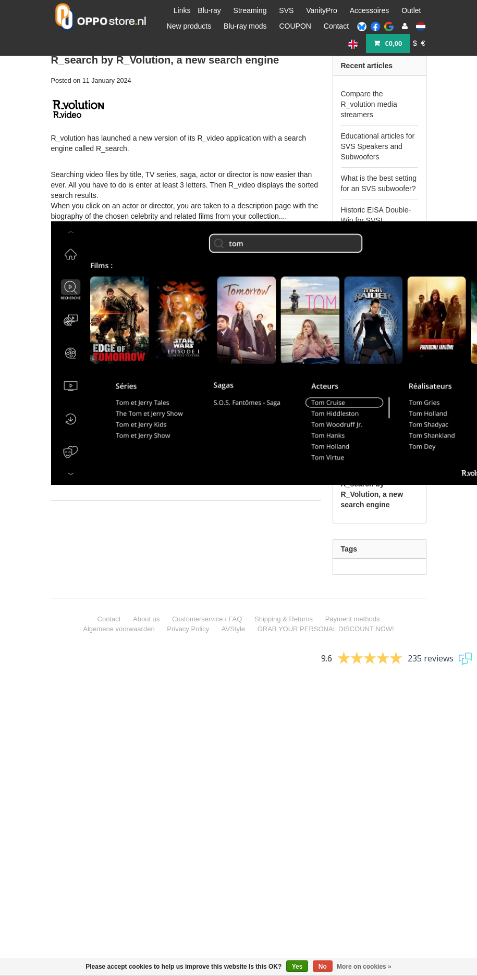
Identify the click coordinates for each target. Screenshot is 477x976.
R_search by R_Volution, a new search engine (165, 60)
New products (189, 26)
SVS (286, 10)
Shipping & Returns (283, 619)
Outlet (411, 10)
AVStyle (233, 629)
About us (146, 619)
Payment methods (352, 619)
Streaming (250, 10)
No (323, 966)
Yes (297, 966)
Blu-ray (209, 10)
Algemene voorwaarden (118, 629)
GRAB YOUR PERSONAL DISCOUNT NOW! (326, 629)
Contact (336, 26)
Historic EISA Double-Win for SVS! (376, 215)
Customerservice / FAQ (207, 619)
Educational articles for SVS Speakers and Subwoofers (378, 146)
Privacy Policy (188, 629)
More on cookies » (364, 966)
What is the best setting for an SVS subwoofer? (379, 183)
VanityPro (321, 10)
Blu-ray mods (245, 26)
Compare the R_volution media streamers (369, 104)
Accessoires (369, 10)
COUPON (295, 26)
